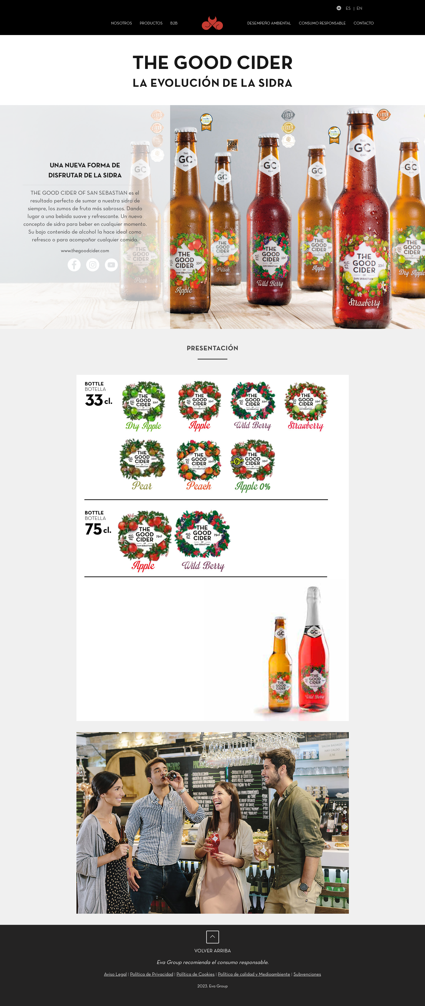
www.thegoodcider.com (85, 251)
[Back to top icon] (212, 937)
